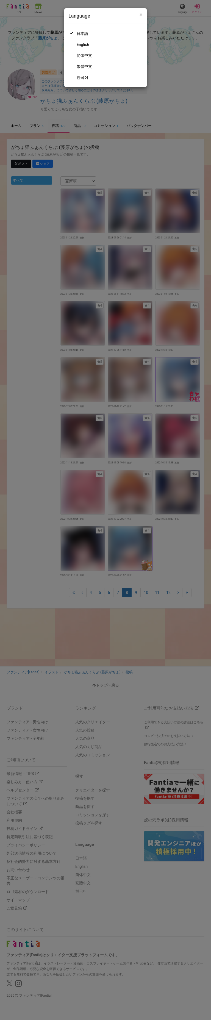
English (83, 44)
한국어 (82, 77)
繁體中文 (84, 66)
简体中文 (84, 55)
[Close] (141, 15)
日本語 (82, 33)
